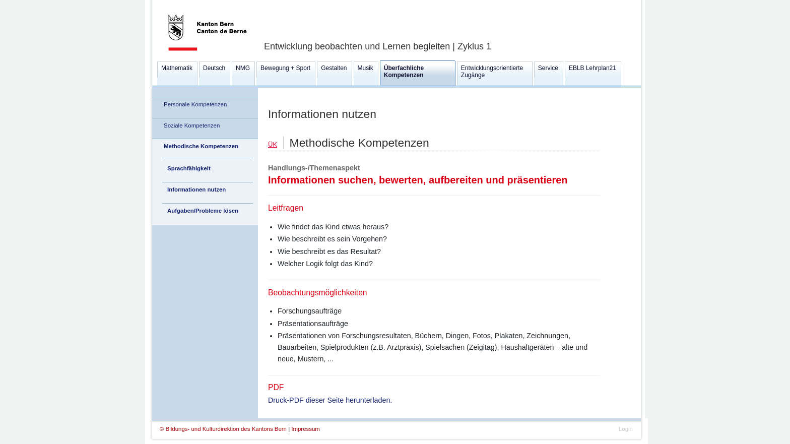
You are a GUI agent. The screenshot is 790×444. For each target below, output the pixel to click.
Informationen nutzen (196, 189)
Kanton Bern (195, 3)
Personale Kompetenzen (195, 104)
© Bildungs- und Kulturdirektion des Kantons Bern (224, 429)
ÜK (272, 144)
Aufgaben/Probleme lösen (202, 211)
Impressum (305, 429)
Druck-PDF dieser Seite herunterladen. (330, 400)
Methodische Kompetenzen (201, 146)
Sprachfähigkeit (189, 168)
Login (626, 429)
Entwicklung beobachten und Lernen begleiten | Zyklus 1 (377, 46)
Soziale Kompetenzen (192, 125)
